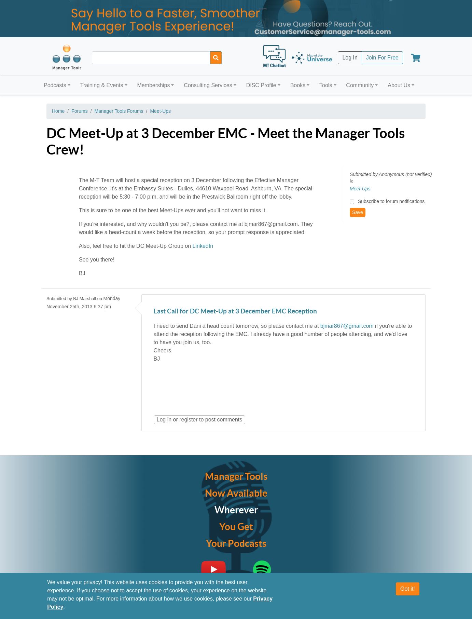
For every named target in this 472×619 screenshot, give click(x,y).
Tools (325, 85)
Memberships (153, 85)
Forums (79, 111)
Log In (349, 57)
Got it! (407, 589)
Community (360, 85)
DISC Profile (261, 85)
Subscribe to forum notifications (391, 201)
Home (58, 111)
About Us (399, 85)
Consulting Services (208, 85)
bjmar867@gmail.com (347, 326)
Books (297, 85)
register (188, 419)
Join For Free (382, 57)
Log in (164, 419)
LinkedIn (203, 246)
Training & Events (101, 85)
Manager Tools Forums (119, 111)
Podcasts (55, 85)
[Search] (216, 57)
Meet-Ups (160, 111)
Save (357, 212)
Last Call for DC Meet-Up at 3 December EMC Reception (235, 311)
